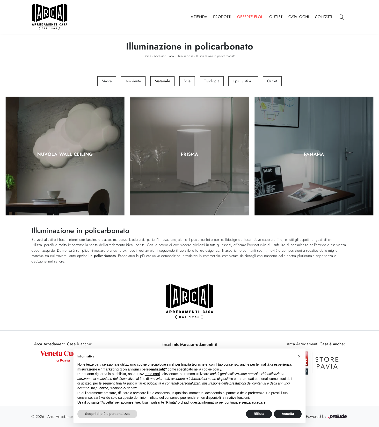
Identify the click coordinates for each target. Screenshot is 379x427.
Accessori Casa (164, 56)
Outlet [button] (272, 81)
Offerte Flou (250, 17)
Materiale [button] (162, 81)
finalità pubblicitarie (130, 383)
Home (147, 56)
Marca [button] (107, 81)
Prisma (189, 154)
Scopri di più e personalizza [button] (107, 414)
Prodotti (222, 17)
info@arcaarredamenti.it (194, 344)
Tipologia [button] (211, 81)
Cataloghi (298, 17)
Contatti (323, 17)
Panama (314, 154)
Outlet (276, 17)
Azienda (199, 17)
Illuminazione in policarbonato (216, 56)
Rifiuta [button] (259, 414)
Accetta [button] (288, 414)
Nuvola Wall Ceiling (65, 154)
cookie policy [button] (211, 369)
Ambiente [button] (133, 81)
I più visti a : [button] (243, 81)
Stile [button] (187, 81)
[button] (299, 356)
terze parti (152, 374)
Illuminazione (185, 56)
